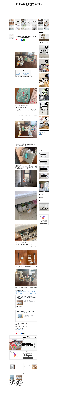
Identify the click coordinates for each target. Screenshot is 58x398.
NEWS (24, 1)
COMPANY (27, 1)
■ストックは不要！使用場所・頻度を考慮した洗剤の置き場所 (23, 73)
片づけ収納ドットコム (29, 4)
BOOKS (34, 1)
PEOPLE (40, 134)
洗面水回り (29, 21)
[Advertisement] (29, 12)
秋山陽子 (18, 331)
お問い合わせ (41, 201)
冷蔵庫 (11, 27)
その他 (23, 27)
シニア (46, 21)
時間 (29, 27)
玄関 (34, 21)
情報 (34, 27)
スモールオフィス (17, 27)
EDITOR (30, 1)
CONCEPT (20, 1)
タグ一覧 (41, 200)
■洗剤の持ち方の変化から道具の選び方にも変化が (22, 74)
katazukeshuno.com (29, 396)
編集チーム (41, 197)
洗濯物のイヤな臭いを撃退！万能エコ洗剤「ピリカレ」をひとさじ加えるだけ (26, 293)
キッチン (11, 21)
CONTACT (37, 1)
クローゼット (23, 21)
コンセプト (41, 194)
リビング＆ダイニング (17, 21)
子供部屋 (40, 21)
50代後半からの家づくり (41, 132)
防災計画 (40, 27)
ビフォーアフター (46, 27)
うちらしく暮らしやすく (21, 329)
